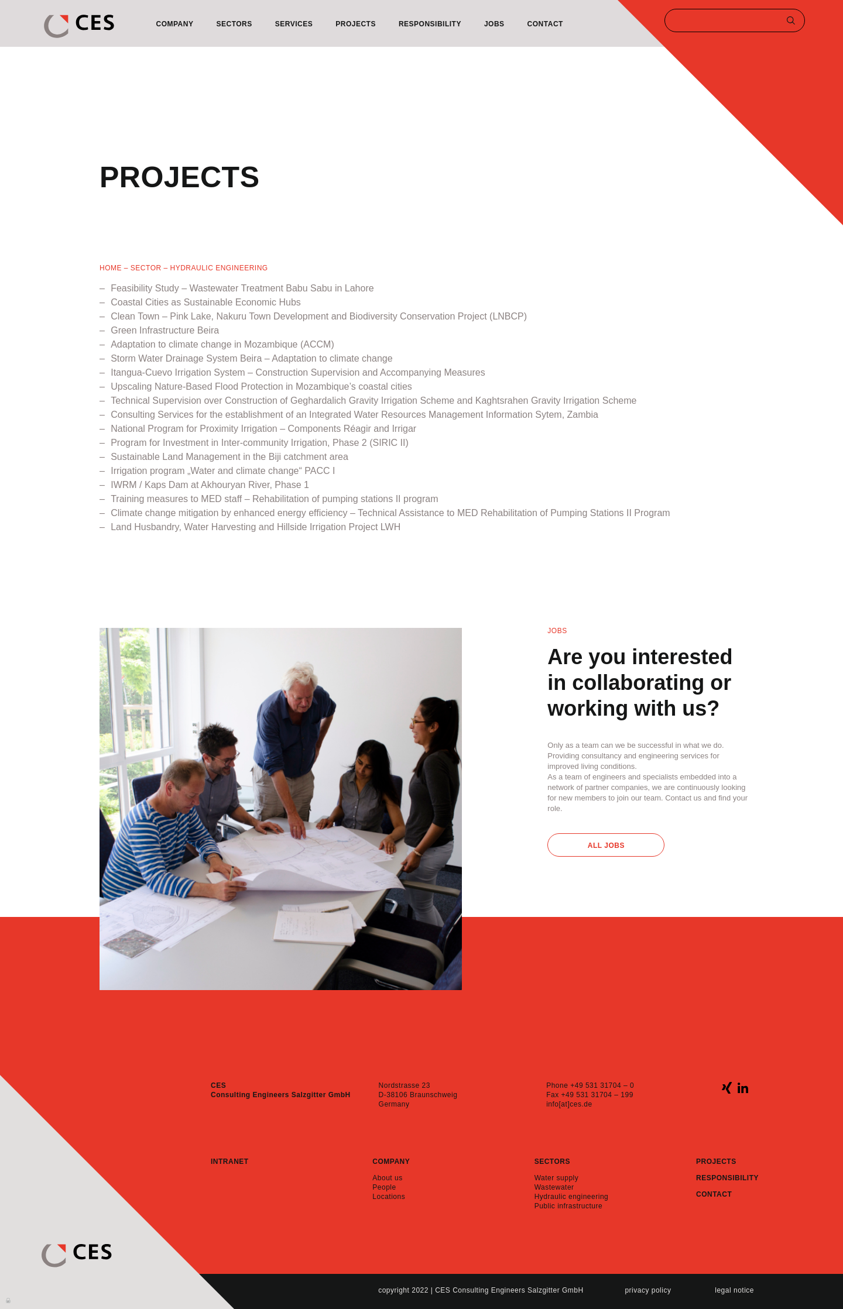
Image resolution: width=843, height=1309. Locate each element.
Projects (355, 24)
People (384, 1187)
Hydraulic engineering (571, 1197)
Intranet (230, 1161)
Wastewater (554, 1187)
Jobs (494, 24)
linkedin (742, 1087)
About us (387, 1178)
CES (79, 26)
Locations (388, 1197)
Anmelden (9, 1299)
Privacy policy (648, 1290)
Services (294, 24)
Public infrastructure (568, 1206)
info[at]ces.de (569, 1104)
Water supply (556, 1178)
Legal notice (734, 1290)
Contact (545, 24)
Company (175, 24)
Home (111, 268)
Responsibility (430, 24)
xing (727, 1087)
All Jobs (606, 845)
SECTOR (146, 268)
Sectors (234, 24)
